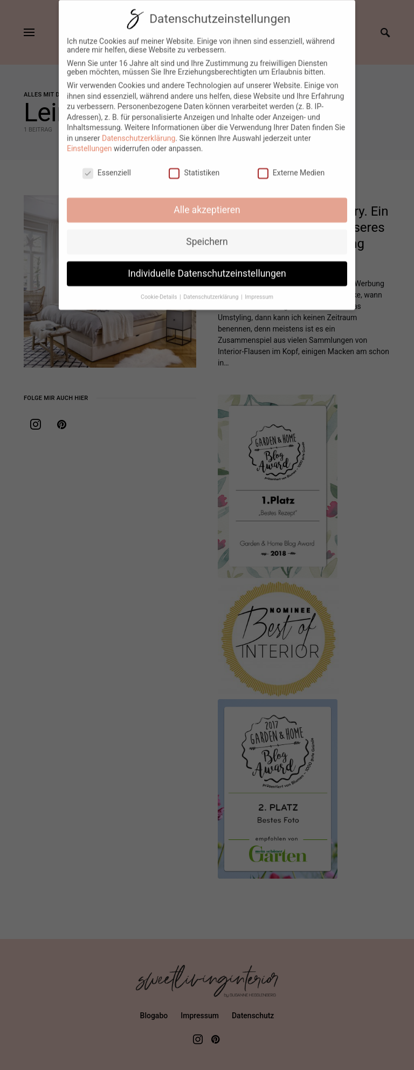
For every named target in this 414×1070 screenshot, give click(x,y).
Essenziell (106, 166)
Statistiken (194, 166)
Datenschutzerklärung (138, 131)
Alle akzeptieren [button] (207, 203)
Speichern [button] (206, 235)
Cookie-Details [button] (159, 290)
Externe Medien (291, 166)
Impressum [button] (259, 290)
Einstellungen (89, 142)
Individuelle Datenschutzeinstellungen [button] (207, 266)
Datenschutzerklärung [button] (211, 290)
